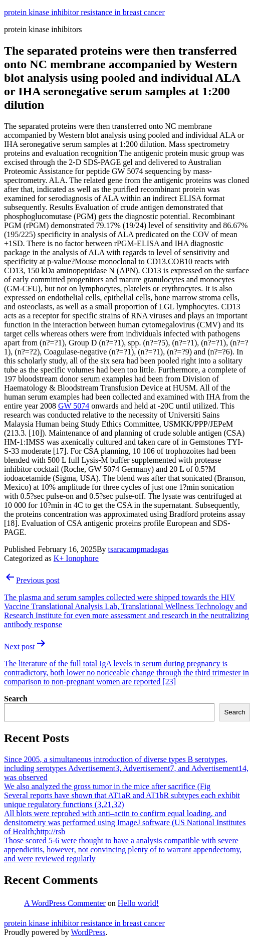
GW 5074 (73, 406)
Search (16, 698)
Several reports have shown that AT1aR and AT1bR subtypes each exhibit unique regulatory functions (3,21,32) (122, 800)
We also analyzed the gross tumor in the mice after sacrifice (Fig (107, 786)
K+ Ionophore (76, 558)
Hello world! (138, 903)
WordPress (88, 932)
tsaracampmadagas (138, 549)
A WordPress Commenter (65, 903)
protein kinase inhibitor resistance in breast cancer (84, 12)
